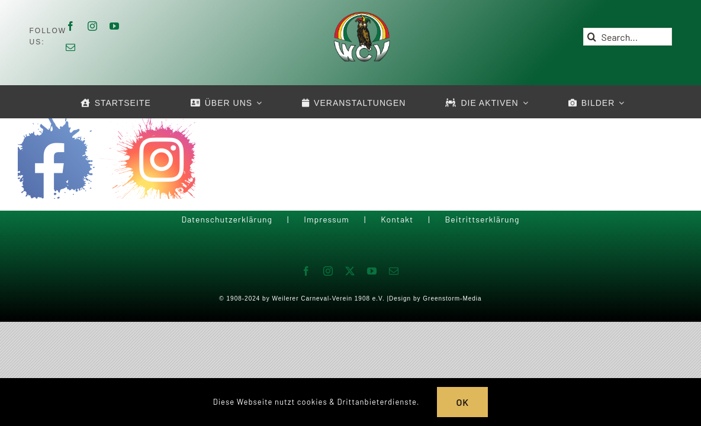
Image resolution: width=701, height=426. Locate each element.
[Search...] (627, 37)
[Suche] (592, 37)
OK (462, 402)
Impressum (326, 219)
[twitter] (350, 271)
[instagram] (93, 26)
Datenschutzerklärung (226, 219)
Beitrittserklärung (482, 219)
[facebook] (71, 26)
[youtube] (115, 26)
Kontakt (397, 219)
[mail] (71, 47)
